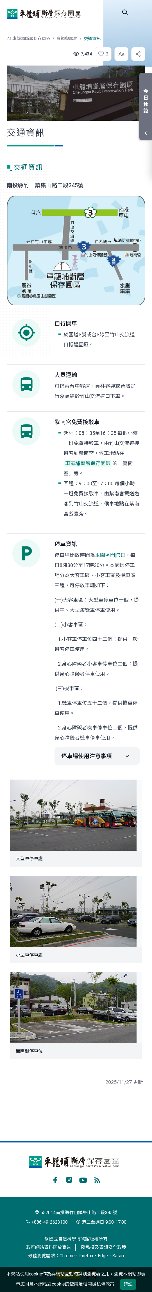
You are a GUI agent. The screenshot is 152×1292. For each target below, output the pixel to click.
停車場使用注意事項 (86, 756)
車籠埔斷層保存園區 (43, 14)
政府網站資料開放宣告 (48, 1247)
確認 (128, 1284)
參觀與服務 (67, 38)
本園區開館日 (110, 555)
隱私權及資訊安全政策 (103, 1247)
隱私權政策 (103, 1284)
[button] (101, 54)
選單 (140, 12)
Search (125, 12)
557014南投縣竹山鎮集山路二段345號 (76, 1212)
